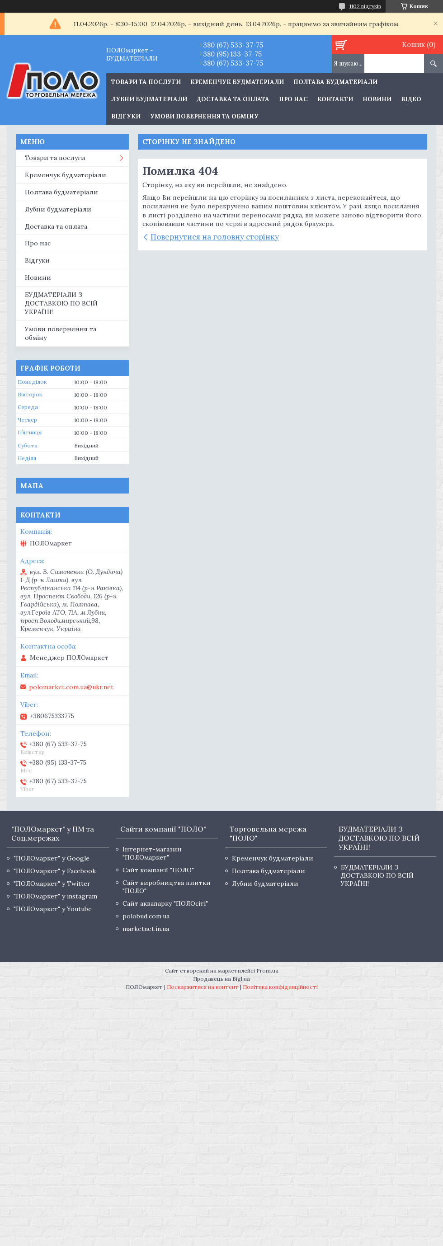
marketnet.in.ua (146, 929)
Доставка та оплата (233, 99)
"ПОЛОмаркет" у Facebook (55, 871)
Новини (377, 99)
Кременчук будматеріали (237, 82)
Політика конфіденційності (280, 986)
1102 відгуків (365, 6)
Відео (411, 99)
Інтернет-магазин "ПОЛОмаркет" (152, 853)
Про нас (293, 99)
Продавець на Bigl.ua (221, 978)
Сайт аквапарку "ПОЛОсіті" (165, 903)
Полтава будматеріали (335, 82)
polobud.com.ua (146, 916)
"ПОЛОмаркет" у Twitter (52, 883)
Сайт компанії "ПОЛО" (158, 870)
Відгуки (126, 116)
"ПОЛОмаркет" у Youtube (53, 909)
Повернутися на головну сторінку (215, 237)
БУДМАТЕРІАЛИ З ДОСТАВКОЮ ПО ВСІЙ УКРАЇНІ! (61, 303)
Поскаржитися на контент (203, 986)
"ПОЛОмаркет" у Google (52, 858)
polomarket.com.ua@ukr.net (71, 687)
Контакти (335, 99)
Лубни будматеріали (149, 99)
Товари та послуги (55, 158)
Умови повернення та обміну (204, 116)
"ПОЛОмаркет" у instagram (55, 896)
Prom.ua (267, 970)
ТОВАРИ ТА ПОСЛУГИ (146, 82)
